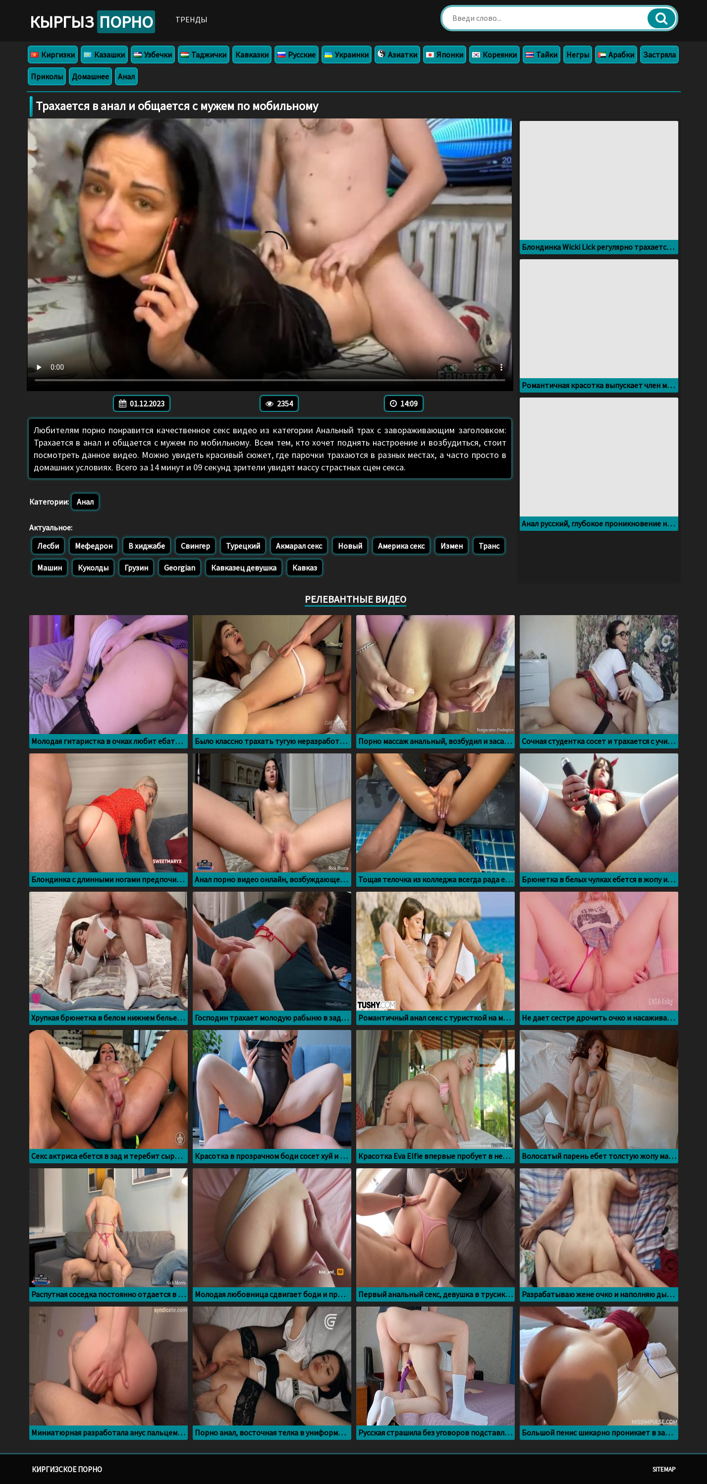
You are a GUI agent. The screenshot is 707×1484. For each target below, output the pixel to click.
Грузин (136, 567)
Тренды (191, 19)
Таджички (203, 54)
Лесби (48, 546)
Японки (444, 54)
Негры (577, 54)
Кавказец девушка (243, 567)
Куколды (93, 567)
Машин (49, 567)
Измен (451, 546)
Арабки (616, 54)
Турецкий (243, 546)
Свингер (195, 546)
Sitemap (664, 1469)
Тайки (541, 54)
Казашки (104, 54)
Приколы (47, 76)
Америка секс (401, 546)
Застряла (659, 54)
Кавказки (252, 54)
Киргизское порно (67, 1469)
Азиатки (397, 54)
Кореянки (494, 54)
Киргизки (53, 54)
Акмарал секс (299, 546)
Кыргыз (92, 21)
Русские (296, 54)
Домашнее (90, 76)
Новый (350, 546)
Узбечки (153, 54)
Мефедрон (93, 546)
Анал (126, 76)
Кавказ (304, 567)
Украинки (347, 54)
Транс (489, 546)
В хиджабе (146, 546)
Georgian (179, 567)
